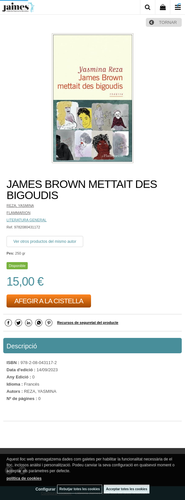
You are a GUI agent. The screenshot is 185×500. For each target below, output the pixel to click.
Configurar (45, 489)
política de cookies (24, 478)
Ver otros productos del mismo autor (44, 241)
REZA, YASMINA (20, 206)
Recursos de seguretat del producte (87, 323)
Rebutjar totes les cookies (79, 489)
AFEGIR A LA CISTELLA (48, 301)
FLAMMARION (18, 213)
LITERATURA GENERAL (27, 220)
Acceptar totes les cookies (126, 489)
